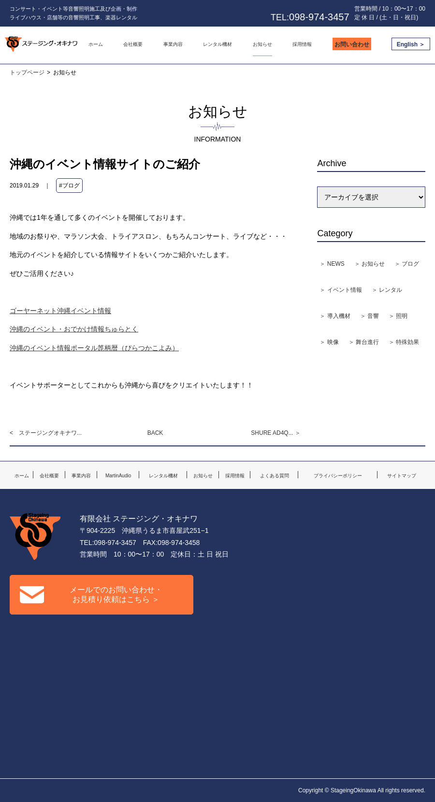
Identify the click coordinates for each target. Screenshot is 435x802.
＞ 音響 (369, 316)
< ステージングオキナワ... (46, 433)
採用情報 (302, 44)
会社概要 (133, 44)
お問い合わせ (351, 44)
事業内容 (173, 44)
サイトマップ (401, 475)
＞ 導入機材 (334, 316)
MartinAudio (118, 475)
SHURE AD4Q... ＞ (276, 433)
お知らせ (262, 44)
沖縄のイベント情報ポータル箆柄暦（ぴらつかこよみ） (94, 348)
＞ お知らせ (369, 263)
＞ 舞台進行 (363, 342)
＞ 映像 (328, 342)
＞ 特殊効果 (404, 342)
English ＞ (411, 44)
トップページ (27, 72)
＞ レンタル (387, 289)
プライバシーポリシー (338, 475)
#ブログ (69, 185)
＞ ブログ (406, 263)
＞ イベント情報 (340, 289)
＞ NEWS (331, 263)
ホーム (95, 44)
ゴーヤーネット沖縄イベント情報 (60, 311)
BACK (155, 433)
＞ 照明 (398, 316)
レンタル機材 (217, 44)
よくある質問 (274, 475)
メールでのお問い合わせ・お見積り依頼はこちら (91, 594)
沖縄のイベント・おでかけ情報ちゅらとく (74, 329)
